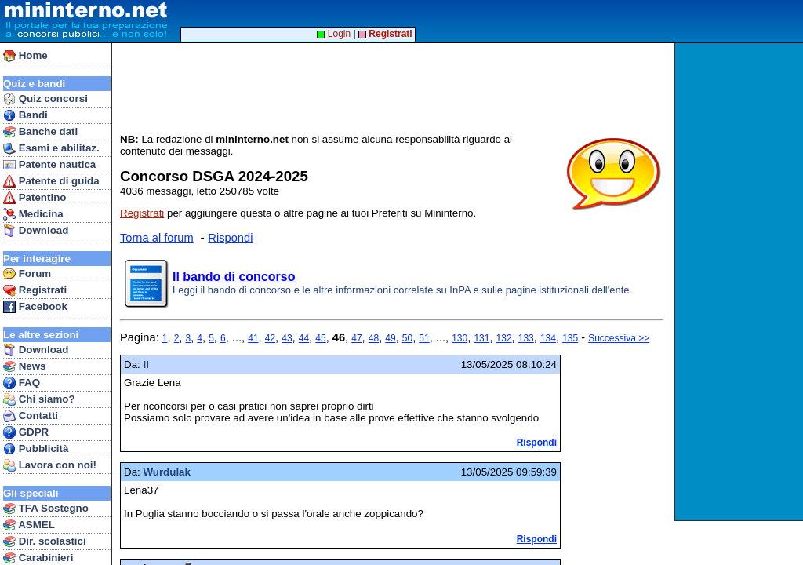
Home (25, 55)
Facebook (35, 307)
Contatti (30, 416)
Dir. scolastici (44, 541)
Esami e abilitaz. (51, 148)
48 (374, 338)
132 (504, 338)
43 (287, 338)
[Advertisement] (740, 281)
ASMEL (29, 525)
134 (548, 338)
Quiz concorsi (45, 99)
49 (390, 338)
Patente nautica (49, 165)
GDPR (26, 432)
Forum (27, 274)
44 (304, 338)
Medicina (33, 214)
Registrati (35, 290)
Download (35, 230)
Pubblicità (35, 449)
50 (407, 338)
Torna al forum (157, 237)
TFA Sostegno (46, 508)
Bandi (25, 115)
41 (253, 338)
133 (526, 338)
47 (356, 338)
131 (481, 338)
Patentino (34, 197)
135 (570, 338)
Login (334, 33)
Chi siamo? (39, 399)
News (24, 366)
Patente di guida (51, 181)
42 (270, 338)
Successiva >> (618, 338)
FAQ (21, 383)
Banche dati (40, 132)
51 (424, 338)
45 (320, 338)
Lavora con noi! (49, 465)
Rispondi (230, 237)
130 (459, 338)
